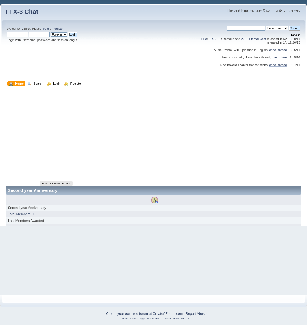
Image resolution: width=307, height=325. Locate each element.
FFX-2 (212, 39)
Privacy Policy (170, 318)
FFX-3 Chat (22, 11)
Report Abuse (196, 314)
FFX (204, 39)
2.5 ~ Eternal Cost (253, 39)
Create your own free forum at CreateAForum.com (144, 314)
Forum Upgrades (140, 318)
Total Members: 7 (21, 214)
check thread (278, 50)
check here (279, 57)
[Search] (246, 28)
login (45, 28)
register (58, 28)
